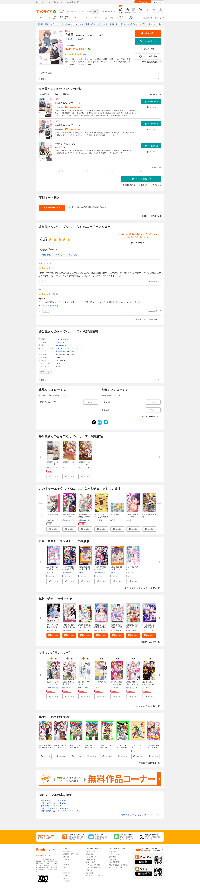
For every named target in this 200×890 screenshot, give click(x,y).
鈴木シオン (66, 520)
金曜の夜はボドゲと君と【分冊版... (84, 569)
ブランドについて (115, 854)
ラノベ (97, 18)
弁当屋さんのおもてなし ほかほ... (68, 464)
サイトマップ (114, 870)
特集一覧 (66, 857)
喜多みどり (80, 39)
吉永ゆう (97, 688)
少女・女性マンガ (64, 18)
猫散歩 (103, 630)
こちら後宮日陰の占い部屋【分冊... (68, 569)
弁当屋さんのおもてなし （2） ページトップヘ (141, 815)
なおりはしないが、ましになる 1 (101, 516)
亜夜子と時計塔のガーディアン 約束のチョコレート (61, 748)
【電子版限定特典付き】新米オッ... (84, 517)
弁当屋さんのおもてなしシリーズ (69, 351)
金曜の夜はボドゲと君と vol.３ (116, 568)
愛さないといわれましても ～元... (52, 684)
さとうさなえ (75, 630)
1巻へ (56, 94)
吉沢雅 (128, 520)
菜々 (80, 630)
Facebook (66, 881)
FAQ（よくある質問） (93, 865)
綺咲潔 (118, 630)
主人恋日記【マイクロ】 (100, 683)
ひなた (86, 688)
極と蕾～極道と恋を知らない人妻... (148, 684)
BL (75, 18)
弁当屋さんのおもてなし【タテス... (52, 464)
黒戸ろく (81, 573)
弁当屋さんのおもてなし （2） (68, 125)
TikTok (65, 876)
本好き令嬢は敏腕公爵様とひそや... (68, 684)
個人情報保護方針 (115, 862)
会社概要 (112, 851)
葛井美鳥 (65, 573)
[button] (69, 476)
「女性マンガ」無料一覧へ (150, 642)
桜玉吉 (112, 520)
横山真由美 (114, 688)
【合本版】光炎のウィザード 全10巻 (153, 747)
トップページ (67, 851)
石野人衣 (49, 688)
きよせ (112, 630)
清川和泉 (65, 630)
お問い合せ (89, 870)
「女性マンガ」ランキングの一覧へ (147, 706)
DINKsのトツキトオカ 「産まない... (53, 627)
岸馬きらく (82, 520)
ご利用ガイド (159, 18)
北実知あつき (51, 630)
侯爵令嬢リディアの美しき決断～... (116, 627)
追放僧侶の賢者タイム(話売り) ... (68, 517)
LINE (64, 867)
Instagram (66, 873)
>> (141, 171)
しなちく (145, 520)
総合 (41, 18)
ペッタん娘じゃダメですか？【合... (132, 517)
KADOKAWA (61, 345)
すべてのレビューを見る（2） (149, 319)
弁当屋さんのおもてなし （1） (68, 103)
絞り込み (61, 11)
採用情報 (112, 857)
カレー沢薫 (98, 520)
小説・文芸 (109, 18)
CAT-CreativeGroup (133, 630)
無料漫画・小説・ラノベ (71, 854)
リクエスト (89, 873)
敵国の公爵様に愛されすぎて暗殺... (132, 684)
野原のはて (76, 520)
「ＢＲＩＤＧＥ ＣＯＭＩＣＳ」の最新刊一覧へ (142, 588)
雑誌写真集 (131, 18)
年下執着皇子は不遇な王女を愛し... (148, 627)
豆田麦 (56, 688)
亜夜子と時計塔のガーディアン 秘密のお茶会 (46, 747)
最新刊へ (65, 94)
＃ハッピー (60, 255)
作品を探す (89, 854)
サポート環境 (90, 862)
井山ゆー (145, 688)
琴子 (137, 688)
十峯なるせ (70, 39)
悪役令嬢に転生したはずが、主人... (84, 627)
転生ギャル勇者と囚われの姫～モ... (116, 684)
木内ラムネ (50, 520)
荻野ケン (91, 520)
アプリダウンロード (92, 857)
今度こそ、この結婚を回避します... (100, 627)
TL (86, 18)
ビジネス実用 (120, 18)
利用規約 (112, 859)
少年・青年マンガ (53, 18)
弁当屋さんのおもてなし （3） (68, 144)
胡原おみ (49, 573)
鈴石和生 (65, 688)
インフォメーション (92, 868)
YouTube (66, 878)
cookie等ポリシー (115, 868)
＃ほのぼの (72, 255)
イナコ (90, 468)
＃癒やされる (46, 255)
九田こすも (87, 630)
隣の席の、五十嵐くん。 (84, 683)
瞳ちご (80, 688)
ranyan (96, 630)
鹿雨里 (154, 630)
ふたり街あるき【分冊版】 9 (52, 568)
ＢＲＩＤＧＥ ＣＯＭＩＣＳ (67, 348)
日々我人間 (114, 515)
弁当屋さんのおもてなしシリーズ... (84, 464)
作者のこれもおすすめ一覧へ (150, 763)
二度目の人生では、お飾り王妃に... (68, 627)
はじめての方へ (148, 18)
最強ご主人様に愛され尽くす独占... (132, 627)
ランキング (67, 859)
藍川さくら (130, 688)
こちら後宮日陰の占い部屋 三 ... (100, 569)
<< (59, 171)
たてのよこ (146, 630)
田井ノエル (74, 573)
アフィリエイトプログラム (95, 876)
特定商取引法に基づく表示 (118, 865)
